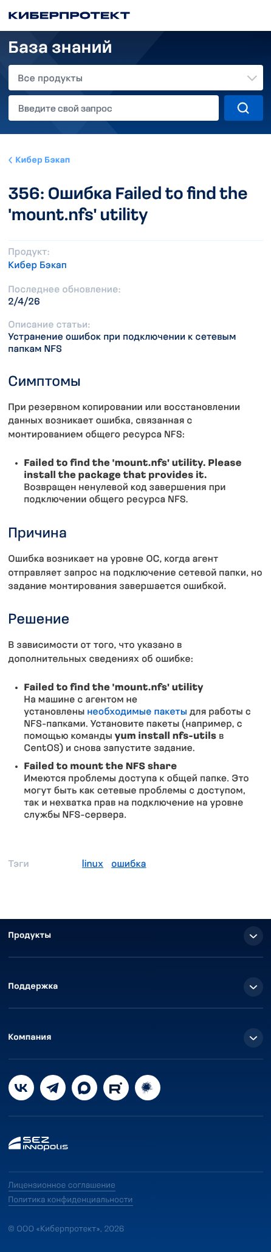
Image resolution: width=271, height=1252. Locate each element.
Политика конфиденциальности (71, 1200)
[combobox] (136, 77)
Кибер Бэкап (43, 160)
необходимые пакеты (137, 712)
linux (92, 864)
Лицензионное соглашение (62, 1185)
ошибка (128, 864)
